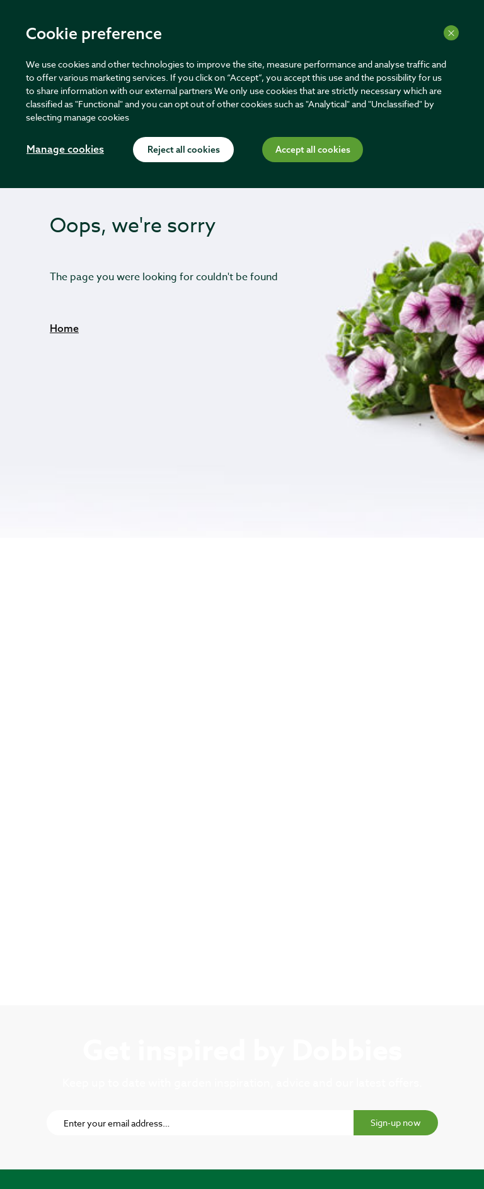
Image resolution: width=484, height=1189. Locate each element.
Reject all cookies (183, 150)
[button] (64, 328)
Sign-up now (396, 1122)
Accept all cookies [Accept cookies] (312, 150)
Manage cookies (65, 150)
